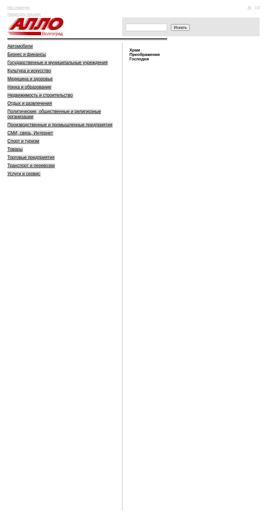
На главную (18, 7)
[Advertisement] (62, 297)
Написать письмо (24, 14)
